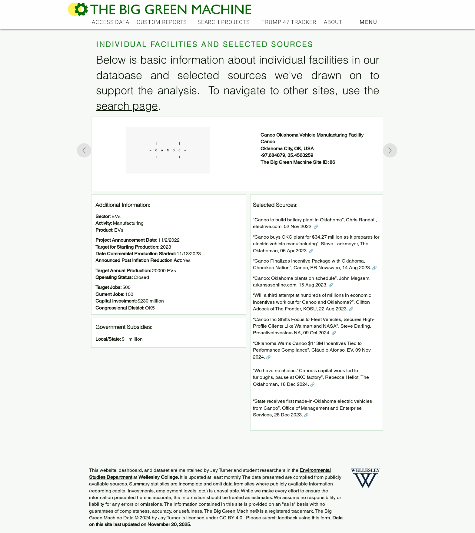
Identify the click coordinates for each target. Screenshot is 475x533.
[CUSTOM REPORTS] (162, 22)
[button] (369, 22)
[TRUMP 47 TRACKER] (289, 22)
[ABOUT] (334, 22)
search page (127, 105)
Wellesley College (158, 477)
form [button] (325, 518)
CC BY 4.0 (230, 518)
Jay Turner (169, 518)
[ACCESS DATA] (111, 22)
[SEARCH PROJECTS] (224, 22)
